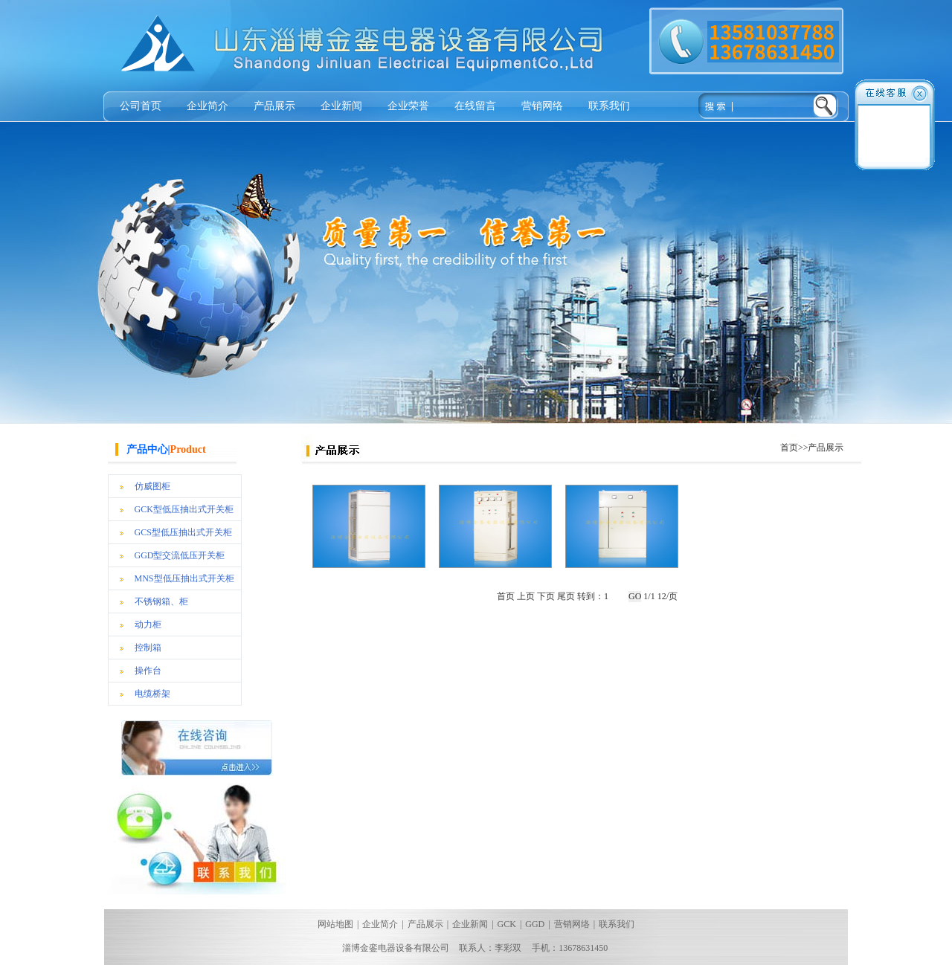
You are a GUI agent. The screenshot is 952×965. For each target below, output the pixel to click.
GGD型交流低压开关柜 (180, 555)
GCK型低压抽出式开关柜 (184, 509)
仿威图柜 (152, 486)
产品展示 (274, 106)
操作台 (148, 670)
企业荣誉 (408, 106)
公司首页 (140, 106)
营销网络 (542, 106)
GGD (534, 924)
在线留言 (475, 106)
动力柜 (148, 624)
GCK (507, 924)
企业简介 (207, 106)
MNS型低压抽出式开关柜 (184, 578)
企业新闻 (341, 106)
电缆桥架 (152, 693)
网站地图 (335, 924)
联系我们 (609, 106)
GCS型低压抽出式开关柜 (183, 532)
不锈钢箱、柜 (161, 601)
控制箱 (148, 647)
